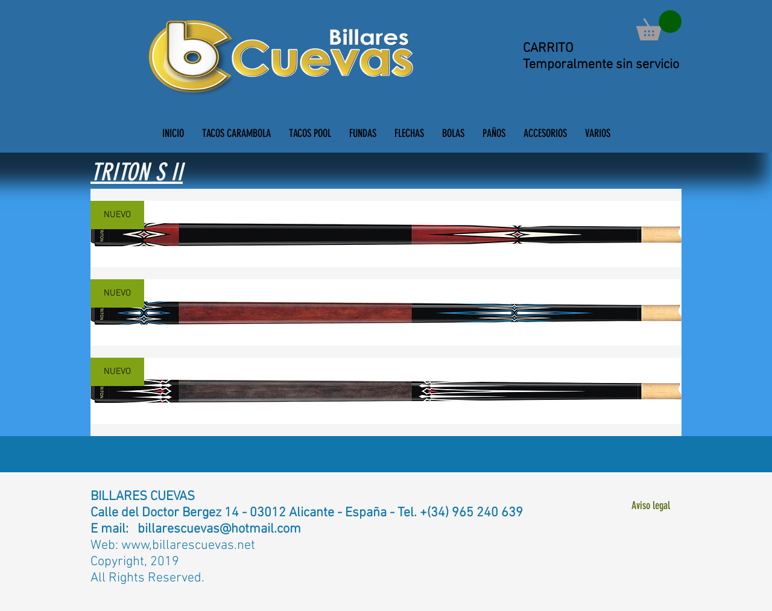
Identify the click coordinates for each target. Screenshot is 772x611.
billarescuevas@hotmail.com (219, 529)
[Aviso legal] (650, 505)
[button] (659, 25)
